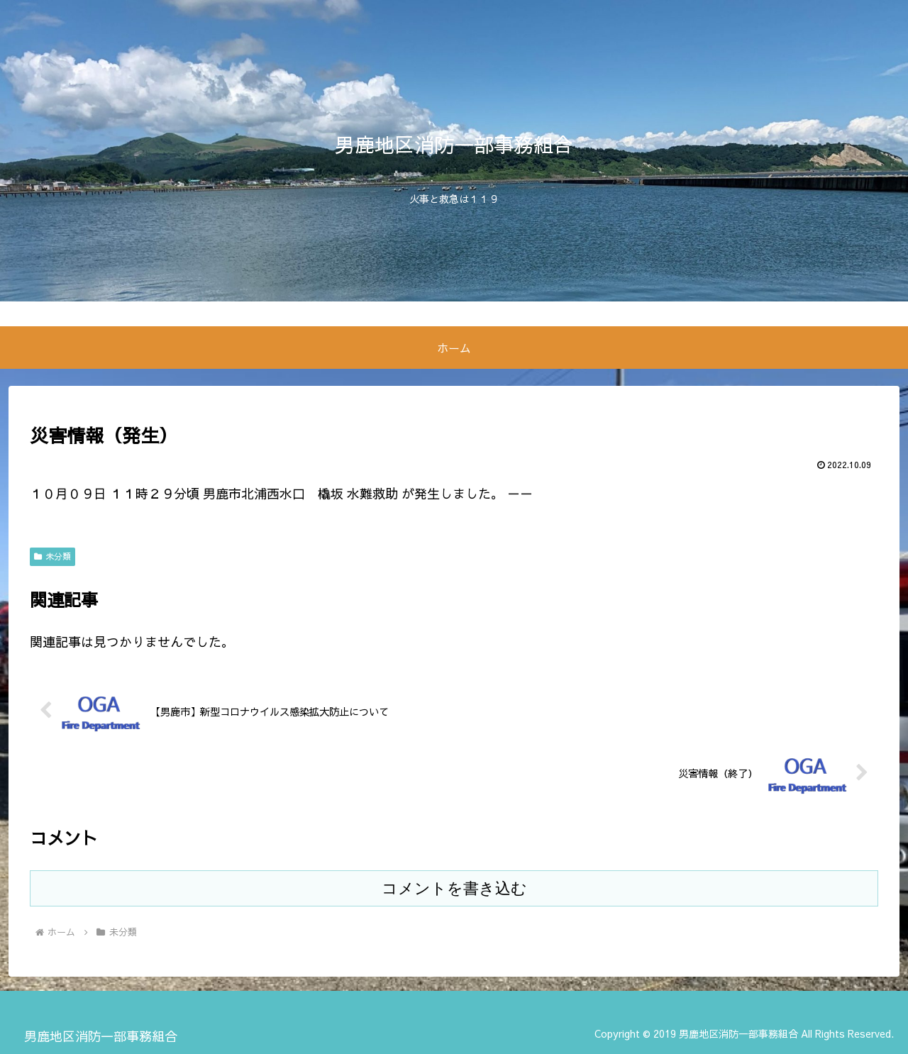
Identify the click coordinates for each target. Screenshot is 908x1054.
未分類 (52, 556)
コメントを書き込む (454, 888)
